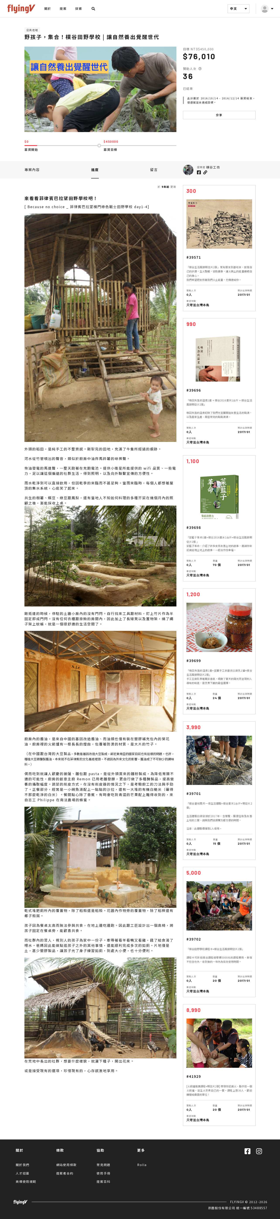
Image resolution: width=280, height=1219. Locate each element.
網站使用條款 (66, 1165)
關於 (47, 8)
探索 (78, 8)
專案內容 (32, 169)
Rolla (142, 1165)
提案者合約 (64, 1173)
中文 (239, 8)
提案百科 (103, 1181)
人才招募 (22, 1173)
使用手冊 (103, 1173)
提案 (63, 8)
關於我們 (22, 1165)
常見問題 (103, 1165)
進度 (95, 169)
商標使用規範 (26, 1181)
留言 (154, 169)
